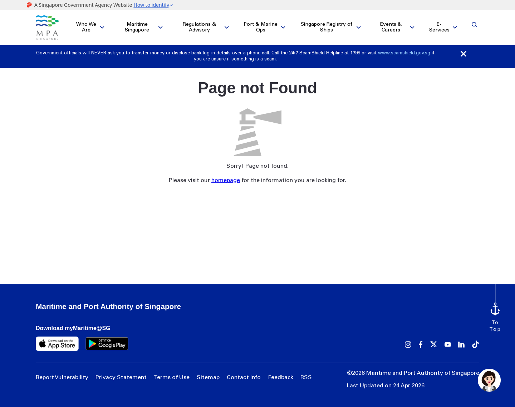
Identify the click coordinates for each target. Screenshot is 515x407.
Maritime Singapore (137, 27)
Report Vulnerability (62, 378)
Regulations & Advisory (199, 27)
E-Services (439, 27)
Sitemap (208, 378)
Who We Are (86, 27)
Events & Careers (391, 27)
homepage (225, 180)
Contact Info (244, 378)
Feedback (280, 378)
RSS (306, 378)
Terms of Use (172, 378)
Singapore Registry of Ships (326, 27)
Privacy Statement (121, 378)
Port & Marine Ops (261, 27)
